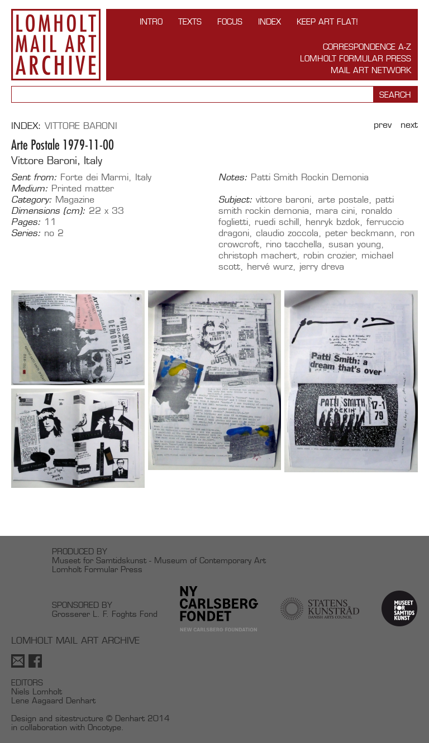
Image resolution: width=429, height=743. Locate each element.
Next (409, 124)
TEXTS (190, 21)
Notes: (232, 177)
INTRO (151, 21)
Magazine (74, 199)
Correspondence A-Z (367, 46)
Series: (26, 233)
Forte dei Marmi (94, 177)
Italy (143, 177)
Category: (31, 199)
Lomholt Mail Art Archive (56, 44)
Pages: (26, 222)
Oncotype (104, 727)
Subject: (235, 199)
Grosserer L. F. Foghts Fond (105, 614)
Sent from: (34, 177)
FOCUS (229, 21)
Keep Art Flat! (327, 21)
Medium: (29, 188)
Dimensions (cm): (48, 211)
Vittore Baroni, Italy (56, 160)
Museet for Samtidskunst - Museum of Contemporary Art (159, 560)
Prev (383, 124)
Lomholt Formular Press (355, 58)
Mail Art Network (371, 70)
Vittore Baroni (81, 126)
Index (269, 21)
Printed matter (82, 188)
